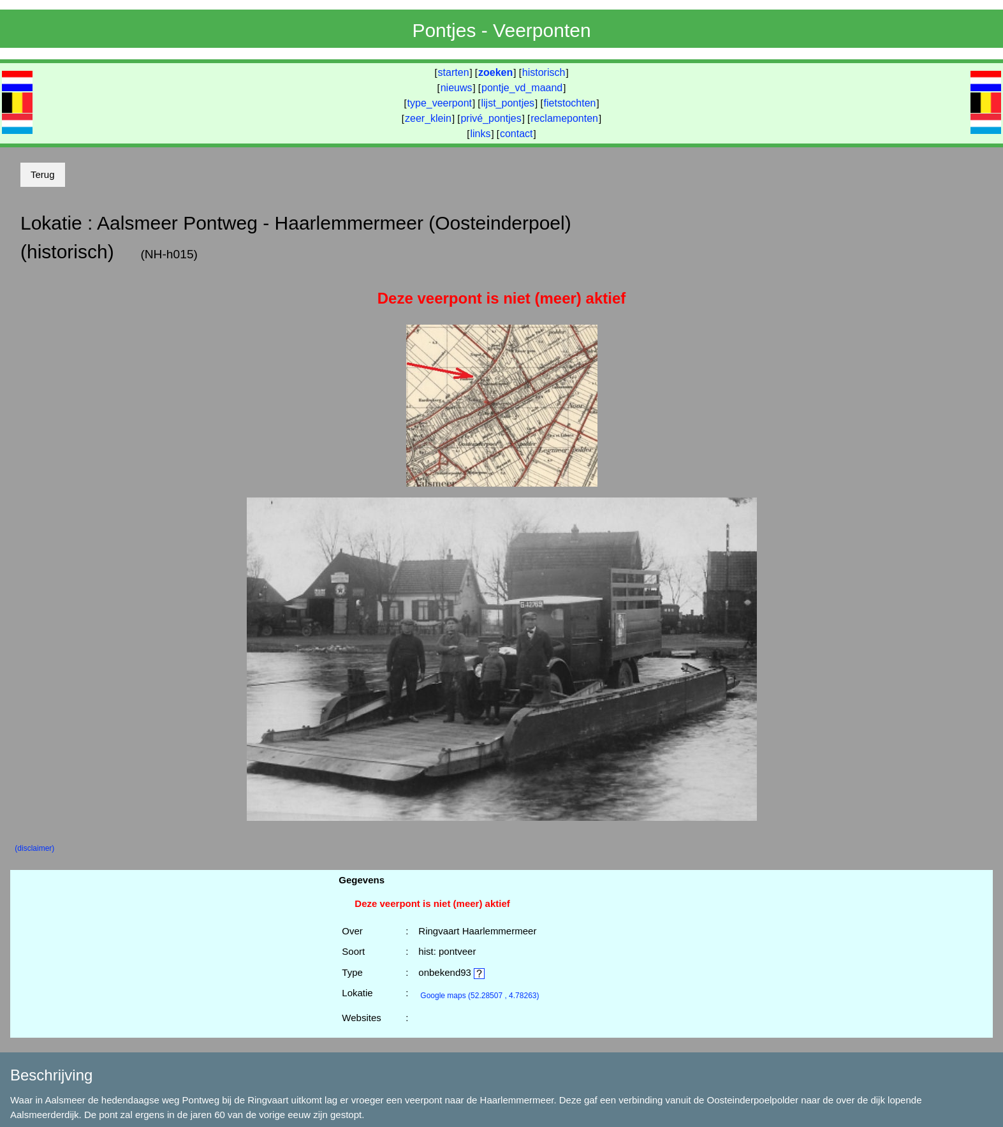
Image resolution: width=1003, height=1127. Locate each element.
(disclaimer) (34, 848)
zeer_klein (428, 118)
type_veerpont (439, 103)
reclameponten (564, 118)
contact (516, 133)
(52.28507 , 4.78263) (479, 995)
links (480, 133)
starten (453, 72)
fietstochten (570, 103)
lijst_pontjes (507, 103)
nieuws (456, 87)
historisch (544, 72)
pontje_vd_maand (521, 87)
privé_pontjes (490, 118)
